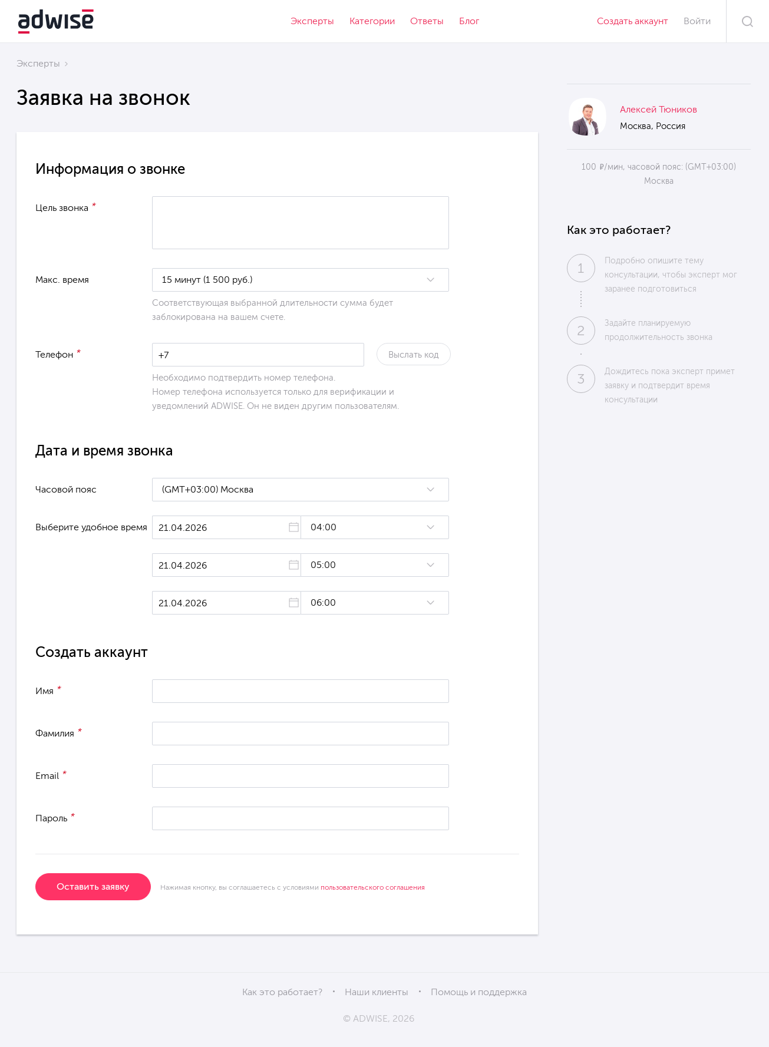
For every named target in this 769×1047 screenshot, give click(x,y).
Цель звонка (65, 206)
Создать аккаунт (632, 21)
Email (51, 774)
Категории (372, 21)
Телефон (58, 353)
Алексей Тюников (658, 109)
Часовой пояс (66, 489)
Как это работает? (282, 992)
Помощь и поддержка (479, 992)
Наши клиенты (376, 992)
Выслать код (413, 354)
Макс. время (62, 279)
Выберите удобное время (91, 527)
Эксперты (312, 21)
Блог (469, 21)
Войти (697, 21)
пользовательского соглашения (373, 887)
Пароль (55, 817)
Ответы (427, 21)
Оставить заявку (93, 886)
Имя (48, 689)
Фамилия (58, 732)
